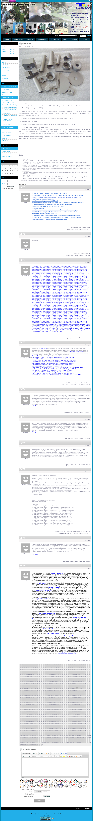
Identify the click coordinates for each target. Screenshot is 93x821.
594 (52, 704)
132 (81, 671)
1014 (77, 732)
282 (39, 683)
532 (64, 700)
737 (66, 714)
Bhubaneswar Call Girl (56, 370)
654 (35, 709)
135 (87, 671)
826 (39, 721)
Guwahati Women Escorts (38, 361)
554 (39, 702)
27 (74, 664)
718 (27, 714)
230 (73, 678)
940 (64, 728)
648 (23, 709)
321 (50, 685)
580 (23, 704)
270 (85, 681)
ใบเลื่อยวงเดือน (5, 138)
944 (73, 728)
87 (58, 669)
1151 (79, 742)
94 (72, 669)
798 (52, 718)
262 (68, 681)
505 (79, 697)
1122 (89, 740)
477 (20, 697)
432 (68, 693)
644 (85, 707)
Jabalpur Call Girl (46, 372)
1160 (27, 744)
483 (33, 697)
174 (27, 676)
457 (50, 695)
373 (87, 688)
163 (75, 674)
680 (89, 709)
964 (43, 730)
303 (83, 683)
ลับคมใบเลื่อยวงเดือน (7, 92)
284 (43, 683)
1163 (33, 744)
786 (27, 718)
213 (37, 678)
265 (75, 681)
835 (58, 721)
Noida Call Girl (77, 374)
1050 (81, 735)
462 (60, 695)
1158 (23, 744)
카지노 (72, 456)
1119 (83, 740)
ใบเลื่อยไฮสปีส (5, 89)
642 (81, 707)
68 (89, 667)
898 (48, 725)
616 (27, 707)
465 (66, 695)
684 (27, 711)
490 (48, 697)
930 (43, 728)
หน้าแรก (4, 62)
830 (48, 721)
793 (41, 718)
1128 (31, 742)
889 (29, 725)
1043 (66, 735)
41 (33, 667)
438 (81, 693)
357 (54, 688)
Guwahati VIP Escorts (52, 364)
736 (64, 714)
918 (89, 725)
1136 (48, 742)
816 (89, 718)
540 (81, 700)
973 (62, 730)
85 (54, 669)
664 (56, 709)
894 (39, 725)
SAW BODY (5, 140)
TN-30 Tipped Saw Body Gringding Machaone (7, 120)
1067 (46, 737)
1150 (77, 742)
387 (45, 690)
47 (45, 667)
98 (81, 669)
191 (62, 676)
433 (71, 693)
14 (47, 664)
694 (48, 711)
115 (45, 671)
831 (50, 721)
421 (45, 693)
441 (87, 693)
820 (27, 721)
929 (41, 728)
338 (85, 685)
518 (35, 700)
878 (77, 723)
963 (41, 730)
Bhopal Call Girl (36, 372)
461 (58, 695)
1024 (27, 735)
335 (79, 685)
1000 (48, 732)
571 (75, 702)
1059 (29, 737)
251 (45, 681)
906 (64, 725)
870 (60, 723)
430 (64, 693)
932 (48, 728)
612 (89, 704)
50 (51, 667)
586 (35, 704)
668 (64, 709)
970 (56, 730)
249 (41, 681)
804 (64, 718)
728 (48, 714)
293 (62, 683)
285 (45, 683)
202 (85, 676)
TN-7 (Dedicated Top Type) (8, 102)
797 (50, 718)
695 (50, 711)
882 (85, 723)
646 (89, 707)
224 (60, 678)
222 (56, 678)
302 (81, 683)
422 (48, 693)
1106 (56, 740)
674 (77, 709)
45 (41, 667)
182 (43, 676)
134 (85, 671)
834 (56, 721)
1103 (50, 740)
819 (25, 721)
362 (64, 688)
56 (64, 667)
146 (39, 674)
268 (81, 681)
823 (33, 721)
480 (27, 697)
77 (37, 669)
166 (81, 674)
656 (39, 709)
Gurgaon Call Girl (67, 374)
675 (79, 709)
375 (20, 690)
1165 (37, 744)
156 (60, 674)
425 (54, 693)
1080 (73, 737)
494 (56, 697)
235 (83, 678)
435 (75, 693)
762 (48, 716)
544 (89, 700)
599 (62, 704)
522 (43, 700)
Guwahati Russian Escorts (69, 361)
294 (64, 683)
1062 (35, 737)
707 (75, 711)
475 (87, 695)
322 (52, 685)
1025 (29, 735)
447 (29, 695)
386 (43, 690)
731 (54, 714)
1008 (64, 732)
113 (41, 671)
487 (41, 697)
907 (66, 725)
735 (62, 714)
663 (54, 709)
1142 (60, 742)
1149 (75, 742)
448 (31, 695)
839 (66, 721)
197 (75, 676)
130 (77, 671)
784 (23, 718)
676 (81, 709)
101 (87, 669)
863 (45, 723)
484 (35, 697)
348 (35, 688)
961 (37, 730)
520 (39, 700)
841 (71, 721)
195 (71, 676)
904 (60, 725)
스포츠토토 (35, 554)
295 (66, 683)
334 (77, 685)
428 (60, 693)
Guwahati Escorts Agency (60, 356)
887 (25, 725)
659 (45, 709)
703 (66, 711)
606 (77, 704)
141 (29, 674)
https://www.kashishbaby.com (82, 383)
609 (83, 704)
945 (75, 728)
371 (83, 688)
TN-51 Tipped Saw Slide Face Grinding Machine (8, 112)
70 (22, 669)
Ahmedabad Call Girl (68, 373)
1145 (66, 742)
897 (45, 725)
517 (33, 700)
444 (23, 695)
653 (33, 709)
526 (52, 700)
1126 (27, 742)
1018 (85, 732)
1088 (89, 737)
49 (49, 667)
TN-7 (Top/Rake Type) (7, 100)
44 (39, 667)
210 (31, 678)
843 (75, 721)
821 (29, 721)
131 (79, 671)
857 (33, 723)
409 (20, 693)
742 (77, 714)
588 (39, 704)
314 (35, 685)
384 (39, 690)
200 (81, 676)
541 (83, 700)
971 (58, 730)
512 (23, 700)
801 (58, 718)
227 (66, 678)
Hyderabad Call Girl (68, 367)
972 (60, 730)
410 (23, 693)
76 (35, 669)
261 (66, 681)
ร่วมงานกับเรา (5, 78)
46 (43, 667)
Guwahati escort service (76, 351)
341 (20, 688)
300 (77, 683)
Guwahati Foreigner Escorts (39, 366)
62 (77, 667)
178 (35, 676)
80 (43, 669)
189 (58, 676)
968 (52, 730)
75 (33, 669)
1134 (44, 742)
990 (27, 732)
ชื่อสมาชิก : (4, 181)
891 (33, 725)
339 (87, 685)
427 (58, 693)
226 (64, 678)
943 (71, 728)
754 (31, 716)
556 (43, 702)
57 (66, 667)
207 (25, 678)
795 (45, 718)
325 (58, 685)
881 (83, 723)
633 (62, 707)
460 (56, 695)
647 (20, 709)
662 (52, 709)
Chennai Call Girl (46, 374)
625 (45, 707)
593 (50, 704)
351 (41, 688)
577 (87, 702)
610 (85, 704)
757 (37, 716)
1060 (31, 737)
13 (45, 664)
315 (37, 685)
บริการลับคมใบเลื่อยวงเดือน (9, 87)
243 (29, 681)
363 (66, 688)
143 (33, 674)
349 (37, 688)
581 (25, 704)
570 (73, 702)
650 (27, 709)
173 (25, 676)
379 (29, 690)
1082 (77, 737)
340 (89, 685)
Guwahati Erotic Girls (52, 363)
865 (50, 723)
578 (89, 702)
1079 (71, 737)
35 (20, 667)
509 (87, 697)
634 (64, 707)
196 (73, 676)
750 (23, 716)
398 (68, 690)
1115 (75, 740)
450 (35, 695)
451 (37, 695)
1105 (54, 740)
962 (39, 730)
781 (87, 716)
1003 (54, 732)
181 (41, 676)
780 (85, 716)
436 (77, 693)
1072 (56, 737)
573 (79, 702)
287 (50, 683)
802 (60, 718)
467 (71, 695)
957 (29, 730)
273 (20, 683)
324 (56, 685)
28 (77, 664)
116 (47, 671)
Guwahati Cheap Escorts (38, 364)
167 (83, 674)
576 (85, 702)
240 (23, 681)
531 (62, 700)
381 (33, 690)
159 (66, 674)
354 (48, 688)
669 (66, 709)
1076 (64, 737)
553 (37, 702)
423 (50, 693)
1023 (25, 735)
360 (60, 688)
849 (87, 721)
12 (43, 664)
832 (52, 721)
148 (43, 674)
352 (43, 688)
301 (79, 683)
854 (27, 723)
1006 (60, 732)
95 (74, 669)
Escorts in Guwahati (50, 359)
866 (52, 723)
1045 (71, 735)
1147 (71, 742)
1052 (85, 735)
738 (68, 714)
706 (73, 711)
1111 (66, 740)
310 (27, 685)
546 (23, 702)
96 (77, 669)
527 (54, 700)
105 (25, 671)
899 (50, 725)
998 (43, 732)
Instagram (49, 366)
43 (37, 667)
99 (83, 669)
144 (35, 674)
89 (62, 669)
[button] (26, 753)
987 (20, 732)
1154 (85, 742)
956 (27, 730)
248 (39, 681)
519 (37, 700)
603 (71, 704)
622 (39, 707)
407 (87, 690)
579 (20, 704)
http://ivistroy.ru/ (85, 253)
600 (64, 704)
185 (50, 676)
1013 (75, 732)
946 (77, 728)
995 (37, 732)
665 (58, 709)
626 (48, 707)
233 (79, 678)
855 (29, 723)
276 (27, 683)
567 (66, 702)
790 (35, 718)
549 (29, 702)
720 (31, 714)
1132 (39, 742)
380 (31, 690)
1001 (50, 732)
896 (43, 725)
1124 (23, 742)
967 (50, 730)
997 (41, 732)
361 (62, 688)
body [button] (23, 777)
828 (43, 721)
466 (68, 695)
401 (75, 690)
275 (25, 683)
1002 (52, 732)
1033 (46, 735)
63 (79, 667)
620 (35, 707)
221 (54, 678)
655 (37, 709)
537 (75, 700)
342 (23, 688)
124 (64, 671)
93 (70, 669)
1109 (62, 740)
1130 (35, 742)
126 (68, 671)
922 (27, 728)
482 (31, 697)
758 (39, 716)
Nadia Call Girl (36, 370)
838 (64, 721)
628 (52, 707)
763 (50, 716)
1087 (87, 737)
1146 (69, 742)
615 (25, 707)
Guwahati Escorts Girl (37, 359)
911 (75, 725)
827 (41, 721)
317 (41, 685)
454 (43, 695)
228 (68, 678)
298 (73, 683)
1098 (39, 740)
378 (27, 690)
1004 (56, 732)
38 (26, 667)
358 (56, 688)
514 (27, 700)
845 (79, 721)
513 (25, 700)
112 (39, 671)
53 (58, 667)
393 (58, 690)
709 (79, 711)
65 (83, 667)
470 (77, 695)
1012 (73, 732)
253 (50, 681)
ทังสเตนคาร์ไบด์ (6, 151)
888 (27, 725)
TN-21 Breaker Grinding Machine (9, 107)
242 (27, 681)
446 (27, 695)
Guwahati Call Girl (69, 357)
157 (62, 674)
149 (45, 674)
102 (89, 669)
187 (54, 676)
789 (33, 718)
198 (77, 676)
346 (31, 688)
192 (64, 676)
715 (20, 714)
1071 (54, 737)
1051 (83, 735)
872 (64, 723)
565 (62, 702)
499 (66, 697)
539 (79, 700)
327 (62, 685)
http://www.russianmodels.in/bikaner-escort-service (77, 531)
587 (37, 704)
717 (25, 714)
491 (50, 697)
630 (56, 707)
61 (74, 667)
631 (58, 707)
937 (58, 728)
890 (31, 725)
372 (85, 688)
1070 (52, 737)
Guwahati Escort (36, 356)
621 (37, 707)
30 (81, 664)
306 (89, 683)
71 (24, 669)
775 (75, 716)
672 (73, 709)
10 (39, 664)
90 (64, 669)
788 (31, 718)
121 (58, 671)
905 (62, 725)
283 (41, 683)
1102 (48, 740)
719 (29, 714)
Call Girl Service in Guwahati (68, 360)
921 (25, 728)
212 (35, 678)
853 (25, 723)
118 (52, 671)
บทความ (4, 73)
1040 (60, 735)
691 (41, 711)
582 (27, 704)
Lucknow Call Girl (56, 373)
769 (62, 716)
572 (77, 702)
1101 (46, 740)
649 (25, 709)
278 (31, 683)
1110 (64, 740)
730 (52, 714)
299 (75, 683)
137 (20, 674)
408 (89, 690)
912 (77, 725)
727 (45, 714)
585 (33, 704)
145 (37, 674)
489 (45, 697)
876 (73, 723)
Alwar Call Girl (61, 369)
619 (33, 707)
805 (66, 718)
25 (70, 664)
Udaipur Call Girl (36, 373)
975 (66, 730)
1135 (46, 742)
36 (22, 667)
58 (68, 667)
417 (37, 693)
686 (31, 711)
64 (81, 667)
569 (71, 702)
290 (56, 683)
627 (50, 707)
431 (66, 693)
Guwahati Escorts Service (38, 357)
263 (71, 681)
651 (29, 709)
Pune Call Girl (45, 370)
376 (23, 690)
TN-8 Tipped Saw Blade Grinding (9, 104)
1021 (21, 735)
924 (31, 728)
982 (81, 730)
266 (77, 681)
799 (54, 718)
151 (50, 674)
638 (73, 707)
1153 (83, 742)
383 (37, 690)
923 (29, 728)
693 (45, 711)
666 (60, 709)
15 (49, 664)
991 (29, 732)
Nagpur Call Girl (56, 374)
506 (81, 697)
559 (50, 702)
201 (83, 676)
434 (73, 693)
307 (20, 685)
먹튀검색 (34, 432)
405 (83, 690)
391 (54, 690)
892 (35, 725)
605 (75, 704)
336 (81, 685)
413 (29, 693)
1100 (44, 740)
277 (29, 683)
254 (52, 681)
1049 (79, 735)
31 (83, 664)
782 (89, 716)
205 (20, 678)
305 (87, 683)
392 (56, 690)
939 (62, 728)
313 (33, 685)
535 (71, 700)
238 (89, 678)
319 (45, 685)
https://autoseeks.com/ (84, 227)
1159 (25, 744)
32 (85, 664)
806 (68, 718)
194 (68, 676)
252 (48, 681)
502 (73, 697)
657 (41, 709)
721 (33, 714)
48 (47, 667)
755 (33, 716)
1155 (87, 742)
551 (33, 702)
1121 (87, 740)
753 (29, 716)
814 (85, 718)
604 (73, 704)
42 (35, 667)
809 (75, 718)
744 (81, 714)
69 (20, 669)
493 (54, 697)
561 (54, 702)
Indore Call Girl (79, 367)
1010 (69, 732)
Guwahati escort (43, 348)
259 (62, 681)
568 (68, 702)
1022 (23, 735)
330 (68, 685)
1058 (27, 737)
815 (87, 718)
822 (31, 721)
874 (68, 723)
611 (87, 704)
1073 (58, 737)
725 (41, 714)
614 (23, 707)
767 (58, 716)
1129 (33, 742)
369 (79, 688)
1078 (69, 737)
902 (56, 725)
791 (37, 718)
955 (25, 730)
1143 (62, 742)
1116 (77, 740)
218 (48, 678)
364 (68, 688)
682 (23, 711)
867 (54, 723)
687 (33, 711)
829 (45, 721)
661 (50, 709)
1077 (66, 737)
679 (87, 709)
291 (58, 683)
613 (20, 707)
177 (33, 676)
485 (37, 697)
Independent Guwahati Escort (54, 357)
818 (23, 721)
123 (62, 671)
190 (60, 676)
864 (48, 723)
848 (85, 721)
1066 (44, 737)
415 (33, 693)
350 (39, 688)
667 (62, 709)
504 (77, 697)
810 (77, 718)
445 (25, 695)
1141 (58, 742)
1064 (39, 737)
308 (23, 685)
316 (39, 685)
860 (39, 723)
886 (23, 725)
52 (56, 667)
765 (54, 716)
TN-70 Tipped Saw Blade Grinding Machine (9, 116)
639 (75, 707)
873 (66, 723)
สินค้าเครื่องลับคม (6, 65)
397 (66, 690)
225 (62, 678)
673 (75, 709)
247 (37, 681)
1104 (52, 740)
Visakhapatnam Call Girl (38, 369)
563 (58, 702)
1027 (33, 735)
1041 (62, 735)
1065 (41, 737)
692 (43, 711)
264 (73, 681)
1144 (64, 742)
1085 (83, 737)
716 (23, 714)
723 (37, 714)
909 (71, 725)
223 (58, 678)
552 (35, 702)
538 (77, 700)
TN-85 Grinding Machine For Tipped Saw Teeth (8, 123)
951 (87, 728)
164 (77, 674)
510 (89, 697)
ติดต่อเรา (4, 75)
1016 (81, 732)
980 (77, 730)
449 (33, 695)
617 (29, 707)
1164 (35, 744)
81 (45, 669)
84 (51, 669)
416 (35, 693)
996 (39, 732)
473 (83, 695)
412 (27, 693)
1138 (52, 742)
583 (29, 704)
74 (31, 669)
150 (48, 674)
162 (73, 674)
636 (68, 707)
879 (79, 723)
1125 (25, 742)
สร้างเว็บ (8, 1)
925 (33, 728)
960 (35, 730)
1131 (37, 742)
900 (52, 725)
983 (83, 730)
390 (52, 690)
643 (83, 707)
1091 (25, 740)
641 (79, 707)
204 (89, 676)
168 (85, 674)
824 (35, 721)
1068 (48, 737)
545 (20, 702)
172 (23, 676)
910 (73, 725)
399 (71, 690)
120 (56, 671)
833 (54, 721)
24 (68, 664)
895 (41, 725)
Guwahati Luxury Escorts (38, 363)
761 (45, 716)
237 (87, 678)
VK (61, 366)
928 (39, 728)
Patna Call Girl (67, 372)
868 (56, 723)
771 (66, 716)
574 (81, 702)
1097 (37, 740)
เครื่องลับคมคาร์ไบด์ (7, 97)
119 (54, 671)
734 (60, 714)
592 (48, 704)
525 (50, 700)
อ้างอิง (88, 189)
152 (52, 674)
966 (48, 730)
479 (25, 697)
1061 (33, 737)
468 (73, 695)
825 (37, 721)
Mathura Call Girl (57, 367)
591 (45, 704)
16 (51, 664)
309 (25, 685)
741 (75, 714)
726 (43, 714)
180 (39, 676)
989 (25, 732)
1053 (87, 735)
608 (81, 704)
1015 (79, 732)
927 (37, 728)
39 (29, 667)
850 (89, 721)
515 (29, 700)
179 (37, 676)
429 (62, 693)
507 (83, 697)
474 (85, 695)
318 (43, 685)
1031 (41, 735)
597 (58, 704)
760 (43, 716)
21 (62, 664)
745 (83, 714)
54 (60, 667)
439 (83, 693)
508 (85, 697)
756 (35, 716)
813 (83, 718)
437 (79, 693)
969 (54, 730)
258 (60, 681)
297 (71, 683)
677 (83, 709)
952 (89, 728)
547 (25, 702)
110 (35, 671)
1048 (77, 735)
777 (79, 716)
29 (79, 664)
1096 (35, 740)
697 (54, 711)
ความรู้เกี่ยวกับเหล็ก (6, 154)
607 (79, 704)
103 (20, 671)
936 (56, 728)
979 (75, 730)
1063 (37, 737)
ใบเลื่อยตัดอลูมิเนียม (6, 135)
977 (71, 730)
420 (43, 693)
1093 (29, 740)
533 (66, 700)
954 (23, 730)
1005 (58, 732)
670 (68, 709)
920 (23, 728)
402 (77, 690)
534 (68, 700)
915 (83, 725)
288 (52, 683)
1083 (79, 737)
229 (71, 678)
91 (66, 669)
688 (35, 711)
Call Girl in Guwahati (37, 360)
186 (52, 676)
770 (64, 716)
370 (81, 688)
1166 (39, 744)
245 (33, 681)
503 (75, 697)
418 (39, 693)
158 (64, 674)
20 (60, 664)
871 (62, 723)
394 (60, 690)
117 (50, 671)
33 (87, 664)
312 (31, 685)
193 (66, 676)
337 (83, 685)
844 (77, 721)
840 (68, 721)
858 (35, 723)
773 (71, 716)
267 (79, 681)
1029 (37, 735)
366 (73, 688)
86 (56, 669)
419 (41, 693)
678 (85, 709)
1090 (23, 740)
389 (50, 690)
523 (45, 700)
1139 (54, 742)
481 (29, 697)
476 (89, 695)
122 (60, 671)
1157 (21, 744)
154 (56, 674)
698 (56, 711)
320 (48, 685)
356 (52, 688)
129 (75, 671)
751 (25, 716)
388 (48, 690)
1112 (69, 740)
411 (25, 693)
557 (45, 702)
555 (41, 702)
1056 (23, 737)
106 (27, 671)
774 (73, 716)
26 (72, 664)
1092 (27, 740)
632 (60, 707)
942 (68, 728)
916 (85, 725)
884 (89, 723)
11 (41, 664)
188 (56, 676)
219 (50, 678)
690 (39, 711)
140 (27, 674)
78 (39, 669)
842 (73, 721)
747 (87, 714)
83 (49, 669)
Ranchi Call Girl (68, 370)
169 (87, 674)
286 (48, 683)
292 (60, 683)
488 (43, 697)
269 (83, 681)
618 (31, 707)
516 (31, 700)
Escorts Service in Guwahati (64, 359)
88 (60, 669)
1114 (73, 740)
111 (37, 671)
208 (27, 678)
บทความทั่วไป (6, 148)
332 (73, 685)
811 (79, 718)
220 (52, 678)
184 (48, 676)
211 (33, 678)
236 (85, 678)
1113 (71, 740)
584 (31, 704)
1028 (35, 735)
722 (35, 714)
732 (56, 714)
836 (60, 721)
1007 (62, 732)
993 (33, 732)
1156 (89, 742)
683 (25, 711)
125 (66, 671)
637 (71, 707)
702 (64, 711)
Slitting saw (4, 94)
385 (41, 690)
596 (56, 704)
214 (39, 678)
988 (23, 732)
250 (43, 681)
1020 (89, 732)
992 (31, 732)
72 (26, 669)
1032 (44, 735)
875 (71, 723)
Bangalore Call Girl (71, 369)
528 (56, 700)
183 (45, 676)
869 (58, 723)
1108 (60, 740)
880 (81, 723)
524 (48, 700)
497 (62, 697)
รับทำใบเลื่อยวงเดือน (7, 156)
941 (66, 728)
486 (39, 697)
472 (81, 695)
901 (54, 725)
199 (79, 676)
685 (29, 711)
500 (68, 697)
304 (85, 683)
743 (79, 714)
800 (56, 718)
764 (52, 716)
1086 (85, 737)
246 (35, 681)
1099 (41, 740)
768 (60, 716)
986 (89, 730)
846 (81, 721)
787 (29, 718)
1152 (81, 742)
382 (35, 690)
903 (58, 725)
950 (85, 728)
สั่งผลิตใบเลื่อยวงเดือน (8, 127)
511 (20, 700)
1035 (50, 735)
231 (75, 678)
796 (48, 718)
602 (68, 704)
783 (20, 718)
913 (79, 725)
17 (54, 664)
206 (23, 678)
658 (43, 709)
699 (58, 711)
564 (60, 702)
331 (71, 685)
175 (29, 676)
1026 (31, 735)
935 (54, 728)
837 (62, 721)
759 (41, 716)
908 (68, 725)
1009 (66, 732)
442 (89, 693)
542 (85, 700)
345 (29, 688)
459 (54, 695)
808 (73, 718)
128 (73, 671)
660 (48, 709)
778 (81, 716)
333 (75, 685)
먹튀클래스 (35, 405)
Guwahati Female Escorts (65, 364)
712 (85, 711)
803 (62, 718)
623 (41, 707)
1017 (83, 732)
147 (41, 674)
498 (64, 697)
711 (83, 711)
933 (50, 728)
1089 (21, 740)
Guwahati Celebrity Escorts (54, 361)
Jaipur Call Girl (36, 374)
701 (62, 711)
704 (68, 711)
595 (54, 704)
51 (54, 667)
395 (62, 690)
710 (81, 711)
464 (64, 695)
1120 (85, 740)
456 (48, 695)
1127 (29, 742)
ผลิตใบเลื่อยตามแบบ (7, 132)
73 (29, 669)
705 (71, 711)
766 (56, 716)
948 (81, 728)
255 (54, 681)
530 (60, 700)
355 (50, 688)
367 (75, 688)
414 (31, 693)
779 (83, 716)
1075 (62, 737)
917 (87, 725)
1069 (50, 737)
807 (71, 718)
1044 (69, 735)
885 (20, 725)
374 (89, 688)
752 (27, 716)
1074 (60, 737)
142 (31, 674)
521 (41, 700)
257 (58, 681)
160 (68, 674)
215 (41, 678)
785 (25, 718)
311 (29, 685)
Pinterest (56, 366)
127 (71, 671)
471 (79, 695)
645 (87, 707)
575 (83, 702)
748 (89, 714)
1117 (79, 740)
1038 (56, 735)
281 (37, 683)
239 (20, 681)
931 (45, 728)
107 (29, 671)
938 (60, 728)
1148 (73, 742)
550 (31, 702)
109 (33, 671)
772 (68, 716)
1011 (71, 732)
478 (23, 697)
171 (20, 676)
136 (89, 671)
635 (66, 707)
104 (23, 671)
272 (89, 681)
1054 (89, 735)
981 (79, 730)
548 (27, 702)
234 (81, 678)
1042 (64, 735)
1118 (81, 740)
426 (56, 693)
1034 (48, 735)
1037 (54, 735)
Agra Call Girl (35, 367)
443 (20, 695)
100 (85, 669)
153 (54, 674)
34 (89, 664)
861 (41, 723)
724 (39, 714)
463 (62, 695)
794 (43, 718)
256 (56, 681)
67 (87, 667)
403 (79, 690)
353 (45, 688)
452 (39, 695)
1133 (41, 742)
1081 (75, 737)
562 (56, 702)
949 (83, 728)
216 (43, 678)
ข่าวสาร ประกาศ (5, 70)
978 (73, 730)
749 (20, 716)
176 (31, 676)
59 (70, 667)
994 (35, 732)
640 (77, 707)
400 (73, 690)
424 (52, 693)
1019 (87, 732)
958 (31, 730)
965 (45, 730)
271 (87, 681)
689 (37, 711)
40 (31, 667)
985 (87, 730)
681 (20, 711)
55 (62, 667)
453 (41, 695)
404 (81, 690)
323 (54, 685)
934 (52, 728)
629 (54, 707)
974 (64, 730)
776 (77, 716)
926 (35, 728)
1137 (50, 742)
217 (45, 678)
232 (77, 678)
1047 (75, 735)
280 (35, 683)
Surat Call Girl (46, 373)
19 (58, 664)
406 (85, 690)
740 (73, 714)
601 (66, 704)
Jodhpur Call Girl (57, 372)
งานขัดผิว (4, 130)
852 (23, 723)
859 (37, 723)
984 (85, 730)
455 (45, 695)
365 (71, 688)
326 (60, 685)
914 (81, 725)
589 (41, 704)
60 (72, 667)
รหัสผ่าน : (4, 183)
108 (31, 671)
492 (52, 697)
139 (25, 674)
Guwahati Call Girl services (52, 360)
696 (52, 711)
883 (87, 723)
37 (24, 667)
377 (25, 690)
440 (85, 693)
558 (48, 702)
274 (23, 683)
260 (64, 681)
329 (66, 685)
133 (83, 671)
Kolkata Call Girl (50, 369)
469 (75, 695)
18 (56, 664)
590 (43, 704)
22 (64, 664)
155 (58, 674)
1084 (81, 737)
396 (64, 690)
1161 (29, 744)
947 (79, 728)
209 (29, 678)
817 (20, 721)
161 (71, 674)
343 (25, 688)
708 (77, 711)
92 (68, 669)
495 (58, 697)
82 (47, 669)
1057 (25, 737)
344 (27, 688)
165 (79, 674)
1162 (31, 744)
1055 (21, 737)
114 (43, 671)
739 (71, 714)
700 (60, 711)
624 (43, 707)
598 (60, 704)
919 (20, 728)
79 (41, 669)
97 (79, 669)
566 (64, 702)
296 (68, 683)
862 (43, 723)
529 (58, 700)
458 (52, 695)
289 (54, 683)
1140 (56, 742)
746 (85, 714)
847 (83, 721)
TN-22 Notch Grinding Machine (9, 109)
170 (89, 674)
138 (23, 674)
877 (75, 723)
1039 (58, 735)
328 (64, 685)
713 (87, 711)
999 (45, 732)
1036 (52, 735)
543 (87, 700)
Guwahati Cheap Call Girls (66, 363)
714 (89, 711)
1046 (73, 735)
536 (73, 700)
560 (52, 702)
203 (87, 676)
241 (25, 681)
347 (33, 688)
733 (58, 714)
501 (71, 697)
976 (68, 730)
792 (39, 718)
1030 (39, 735)
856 (31, 723)
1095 (33, 740)
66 (85, 667)
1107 (58, 740)
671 (71, 709)
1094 (31, 740)
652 (31, 709)
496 (60, 697)
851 (20, 723)
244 (31, 681)
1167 (41, 744)
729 (50, 714)
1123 (21, 742)
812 (81, 718)
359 (58, 688)
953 (20, 730)
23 (66, 664)
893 (37, 725)
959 (33, 730)
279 (33, 683)
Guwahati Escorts (47, 356)
